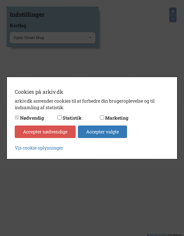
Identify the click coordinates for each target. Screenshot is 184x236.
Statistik (72, 118)
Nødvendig (32, 118)
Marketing (116, 118)
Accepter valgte (102, 131)
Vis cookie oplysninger (39, 148)
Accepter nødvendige (45, 131)
